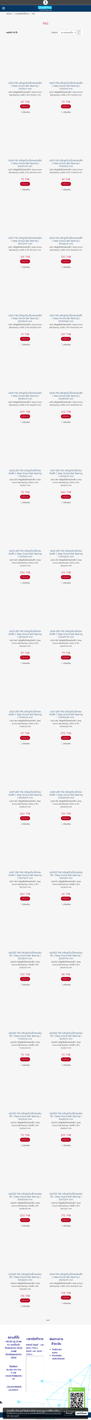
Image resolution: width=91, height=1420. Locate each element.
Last (48, 1320)
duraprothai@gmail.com (14, 1377)
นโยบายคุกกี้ (14, 1416)
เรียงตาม (55, 32)
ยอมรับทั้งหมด (82, 1413)
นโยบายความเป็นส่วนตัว (53, 1413)
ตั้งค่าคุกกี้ (69, 1413)
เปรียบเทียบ (26, 112)
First (43, 1320)
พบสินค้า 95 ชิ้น (11, 32)
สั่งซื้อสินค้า (25, 106)
